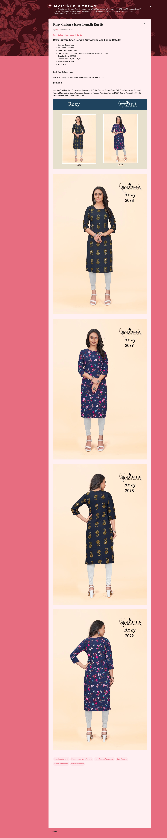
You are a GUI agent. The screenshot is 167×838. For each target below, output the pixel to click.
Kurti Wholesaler (77, 764)
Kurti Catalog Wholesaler (104, 759)
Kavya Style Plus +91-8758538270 (75, 5)
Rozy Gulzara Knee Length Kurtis (67, 35)
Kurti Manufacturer (61, 764)
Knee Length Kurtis (61, 759)
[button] (145, 24)
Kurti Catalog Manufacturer (81, 759)
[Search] (150, 6)
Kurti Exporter (122, 759)
